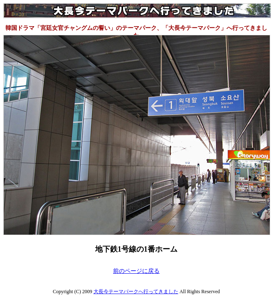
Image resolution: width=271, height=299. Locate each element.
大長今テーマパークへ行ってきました (136, 291)
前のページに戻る (136, 271)
